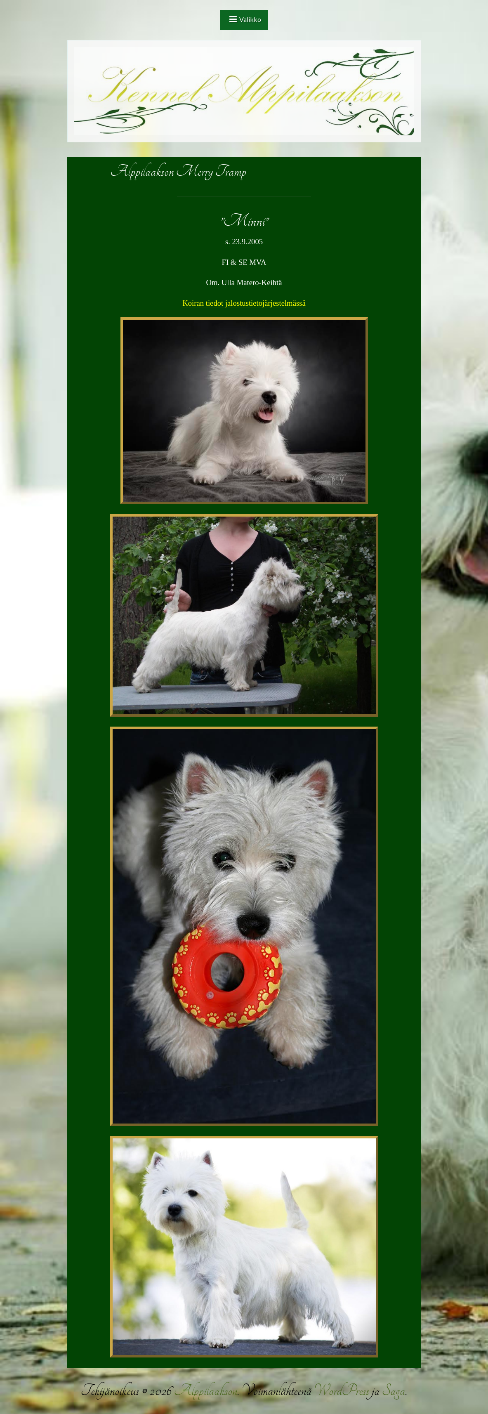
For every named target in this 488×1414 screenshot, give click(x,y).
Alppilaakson (205, 1391)
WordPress (341, 1391)
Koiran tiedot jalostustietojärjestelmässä (243, 303)
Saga (393, 1391)
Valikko (250, 19)
